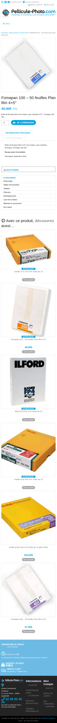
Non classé (7, 207)
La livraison (33, 696)
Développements (9, 196)
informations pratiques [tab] (18, 133)
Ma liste (50, 5)
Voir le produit (28, 280)
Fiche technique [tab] (14, 138)
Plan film (24, 33)
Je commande (22, 122)
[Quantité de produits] (5, 122)
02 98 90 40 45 (15, 2)
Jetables (6, 188)
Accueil (4, 33)
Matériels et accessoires (12, 203)
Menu (6, 24)
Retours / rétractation (32, 702)
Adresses (50, 706)
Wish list (50, 688)
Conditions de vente (32, 692)
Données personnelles (32, 710)
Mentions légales (48, 718)
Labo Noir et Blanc (10, 200)
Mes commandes (48, 702)
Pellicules (13, 33)
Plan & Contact (32, 2)
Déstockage (7, 181)
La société (32, 685)
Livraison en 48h (12, 654)
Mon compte (36, 5)
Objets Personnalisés (11, 185)
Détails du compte (48, 695)
